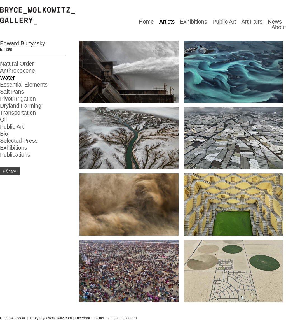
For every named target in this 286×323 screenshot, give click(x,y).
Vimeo (112, 318)
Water (7, 78)
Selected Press (19, 141)
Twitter (99, 318)
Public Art (224, 21)
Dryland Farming (20, 106)
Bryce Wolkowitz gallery (37, 16)
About (278, 27)
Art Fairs (251, 21)
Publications (15, 155)
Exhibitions (193, 21)
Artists (167, 21)
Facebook (83, 318)
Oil (3, 120)
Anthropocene (17, 71)
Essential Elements (24, 85)
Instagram (129, 318)
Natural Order (17, 64)
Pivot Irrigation (18, 99)
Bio (4, 134)
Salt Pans (12, 92)
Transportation (18, 113)
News (275, 21)
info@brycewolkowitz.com (51, 318)
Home (146, 21)
